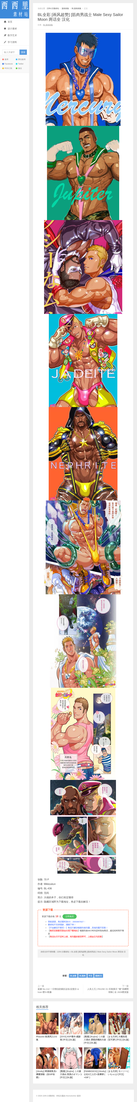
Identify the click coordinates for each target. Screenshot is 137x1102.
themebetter (71, 1096)
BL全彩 (73, 976)
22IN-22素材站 (14, 9)
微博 (5, 59)
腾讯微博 (20, 59)
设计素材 (10, 28)
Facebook (7, 64)
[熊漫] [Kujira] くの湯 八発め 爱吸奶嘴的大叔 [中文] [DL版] (95, 1028)
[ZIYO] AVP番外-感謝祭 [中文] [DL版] (71, 1027)
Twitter (19, 64)
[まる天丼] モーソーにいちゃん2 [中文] (119, 1061)
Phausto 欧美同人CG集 (47, 1027)
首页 (8, 21)
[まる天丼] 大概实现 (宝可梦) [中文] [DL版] (119, 1027)
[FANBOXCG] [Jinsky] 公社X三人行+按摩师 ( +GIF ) (95, 1063)
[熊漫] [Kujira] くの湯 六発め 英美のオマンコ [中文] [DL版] (71, 1063)
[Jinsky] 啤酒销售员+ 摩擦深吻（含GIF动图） (47, 1063)
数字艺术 (10, 35)
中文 (90, 976)
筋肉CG (98, 976)
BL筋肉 (82, 976)
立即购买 (69, 916)
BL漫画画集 (76, 8)
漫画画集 (65, 8)
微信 (19, 68)
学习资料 (10, 42)
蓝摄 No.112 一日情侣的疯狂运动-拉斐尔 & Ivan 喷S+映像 (58, 990)
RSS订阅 (7, 68)
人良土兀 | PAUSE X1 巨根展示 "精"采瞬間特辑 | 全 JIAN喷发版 (108, 990)
